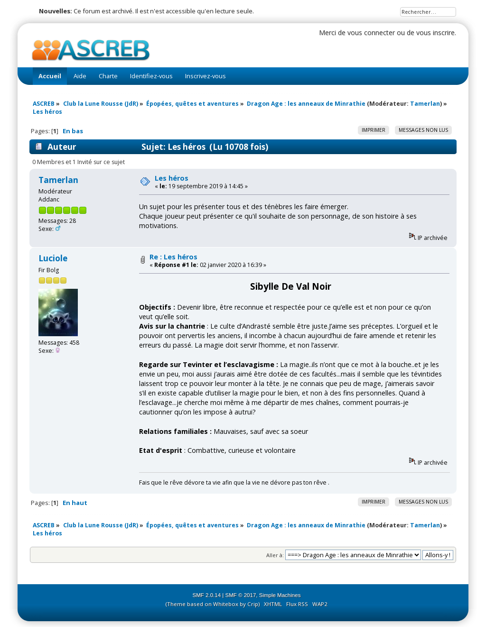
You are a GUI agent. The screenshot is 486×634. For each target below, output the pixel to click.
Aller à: (275, 555)
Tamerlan (425, 104)
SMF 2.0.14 (207, 595)
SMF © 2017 (240, 595)
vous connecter (371, 32)
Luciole (52, 258)
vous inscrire (435, 32)
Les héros (171, 178)
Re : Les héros (173, 256)
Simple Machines (280, 595)
